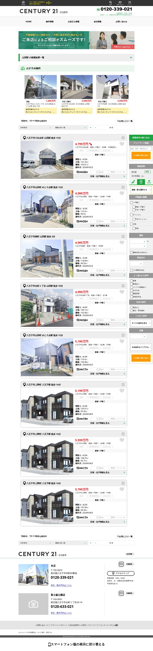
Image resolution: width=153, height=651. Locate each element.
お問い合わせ (120, 3)
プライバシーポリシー (59, 625)
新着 (133, 280)
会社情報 (97, 21)
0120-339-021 (62, 577)
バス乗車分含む (137, 270)
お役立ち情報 (73, 21)
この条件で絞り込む (140, 155)
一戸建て (134, 202)
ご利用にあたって (42, 625)
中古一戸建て (139, 210)
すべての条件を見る (139, 323)
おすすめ (134, 290)
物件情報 (50, 21)
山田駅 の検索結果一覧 (33, 57)
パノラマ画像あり (138, 287)
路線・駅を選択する (139, 190)
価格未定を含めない (139, 252)
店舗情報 (129, 564)
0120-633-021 (62, 606)
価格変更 (134, 293)
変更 (147, 172)
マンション (135, 214)
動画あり (134, 284)
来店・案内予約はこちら (61, 585)
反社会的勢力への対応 (77, 625)
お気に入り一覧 (125, 121)
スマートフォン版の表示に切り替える (78, 644)
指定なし (134, 307)
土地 (133, 224)
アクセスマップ (120, 573)
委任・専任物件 (137, 310)
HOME (23, 3)
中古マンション (140, 219)
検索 (110, 3)
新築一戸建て (139, 207)
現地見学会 (135, 297)
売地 (136, 228)
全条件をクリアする (140, 347)
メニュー (129, 3)
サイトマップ (93, 625)
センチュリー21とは (109, 625)
